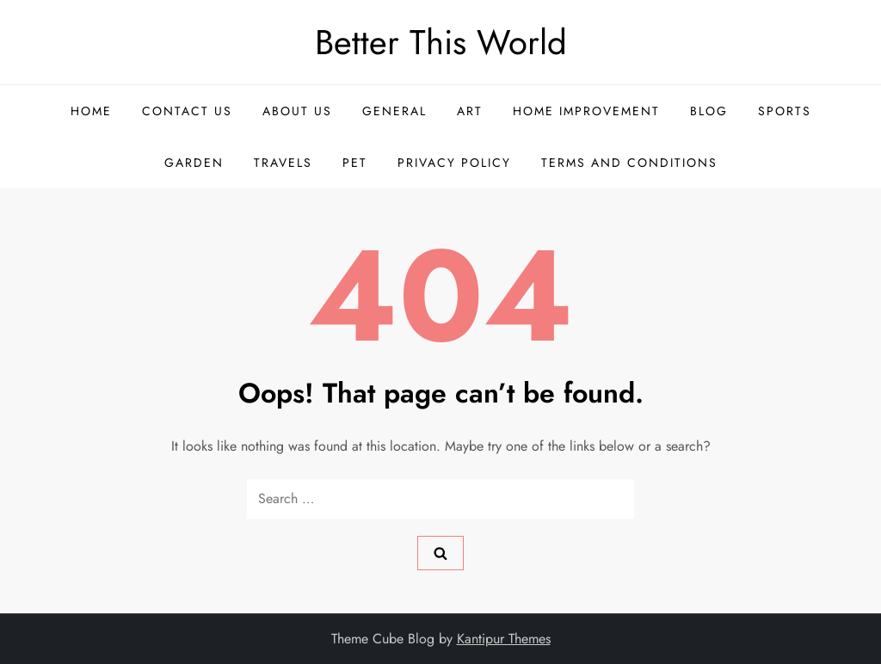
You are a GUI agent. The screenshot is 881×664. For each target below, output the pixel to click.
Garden (194, 162)
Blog (709, 111)
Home (91, 111)
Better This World (441, 42)
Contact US (187, 111)
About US (297, 111)
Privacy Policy (454, 162)
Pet (354, 162)
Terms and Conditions (629, 162)
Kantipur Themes (504, 639)
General (394, 111)
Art (470, 111)
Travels (283, 162)
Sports (784, 111)
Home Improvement (586, 111)
